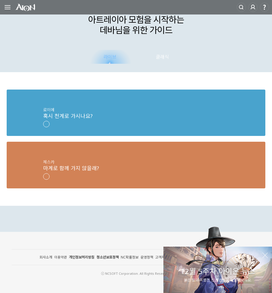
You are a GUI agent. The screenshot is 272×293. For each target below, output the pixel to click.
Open (7, 8)
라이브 (109, 57)
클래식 (162, 57)
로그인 (253, 7)
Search (241, 7)
